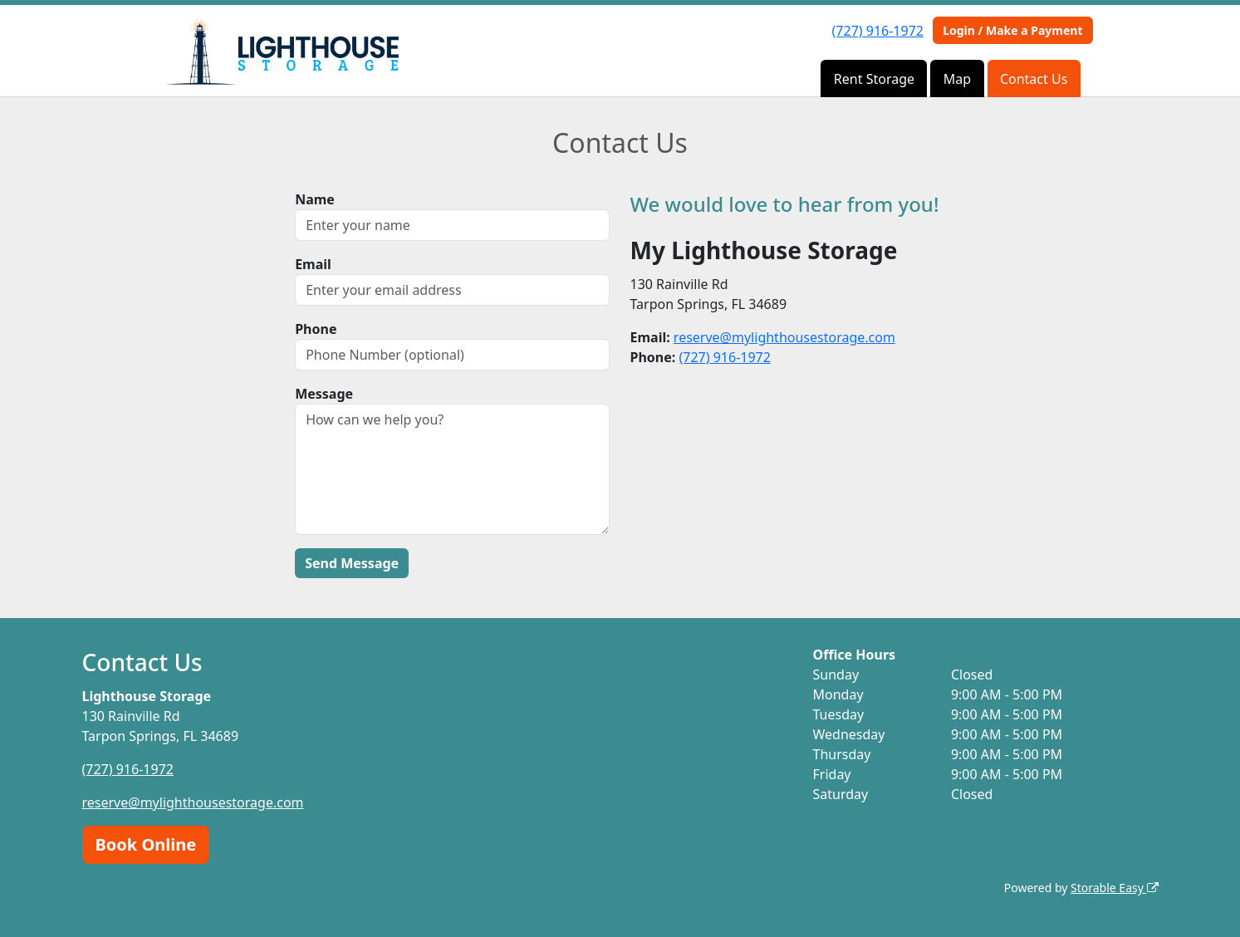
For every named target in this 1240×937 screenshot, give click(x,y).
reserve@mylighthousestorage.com (784, 337)
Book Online (146, 844)
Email (313, 264)
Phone (315, 329)
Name (315, 199)
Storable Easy (1114, 887)
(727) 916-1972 (878, 31)
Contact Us (1033, 79)
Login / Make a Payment (1012, 30)
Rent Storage (874, 79)
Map (957, 79)
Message (324, 394)
